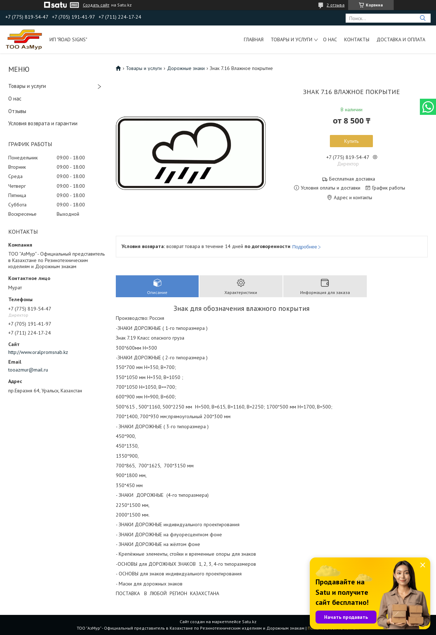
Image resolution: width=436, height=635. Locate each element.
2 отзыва (336, 5)
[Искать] (422, 18)
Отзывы (17, 111)
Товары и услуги (291, 39)
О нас (330, 39)
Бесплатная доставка (352, 179)
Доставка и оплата (400, 39)
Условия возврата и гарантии (42, 123)
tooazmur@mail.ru (28, 369)
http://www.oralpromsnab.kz (38, 352)
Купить (351, 141)
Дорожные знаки (186, 68)
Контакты (356, 39)
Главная (254, 39)
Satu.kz (249, 621)
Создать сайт (96, 5)
